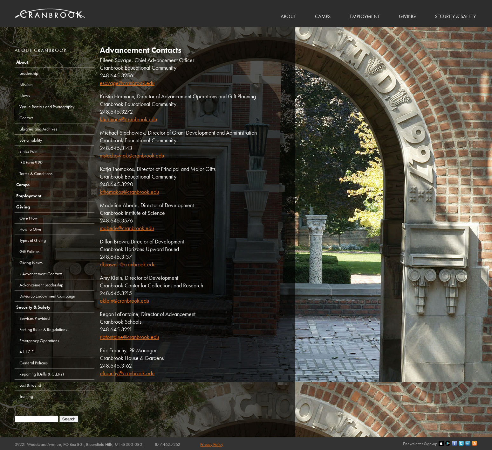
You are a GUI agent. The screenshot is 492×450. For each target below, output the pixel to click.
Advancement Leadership (41, 285)
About (288, 16)
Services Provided (34, 318)
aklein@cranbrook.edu (124, 300)
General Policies (33, 363)
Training (26, 396)
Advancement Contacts (42, 274)
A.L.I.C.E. (27, 352)
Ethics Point (28, 151)
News (24, 95)
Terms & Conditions (35, 173)
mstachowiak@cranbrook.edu (132, 155)
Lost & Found (30, 385)
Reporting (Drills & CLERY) (41, 374)
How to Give (30, 229)
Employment (365, 16)
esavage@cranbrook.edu (127, 83)
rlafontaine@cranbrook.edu (129, 337)
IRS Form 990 (31, 162)
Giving (407, 16)
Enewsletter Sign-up (420, 443)
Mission (26, 84)
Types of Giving (32, 240)
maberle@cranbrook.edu (127, 228)
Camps (323, 16)
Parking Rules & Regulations (43, 329)
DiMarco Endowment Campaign (47, 296)
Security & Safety (455, 16)
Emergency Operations (39, 340)
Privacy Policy (211, 444)
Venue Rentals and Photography (46, 106)
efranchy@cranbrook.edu (127, 373)
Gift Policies (29, 251)
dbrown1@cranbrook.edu (127, 264)
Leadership (28, 73)
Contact (26, 118)
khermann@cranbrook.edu (128, 119)
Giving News (31, 262)
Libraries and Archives (38, 129)
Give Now (28, 218)
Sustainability (30, 140)
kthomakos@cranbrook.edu (129, 191)
